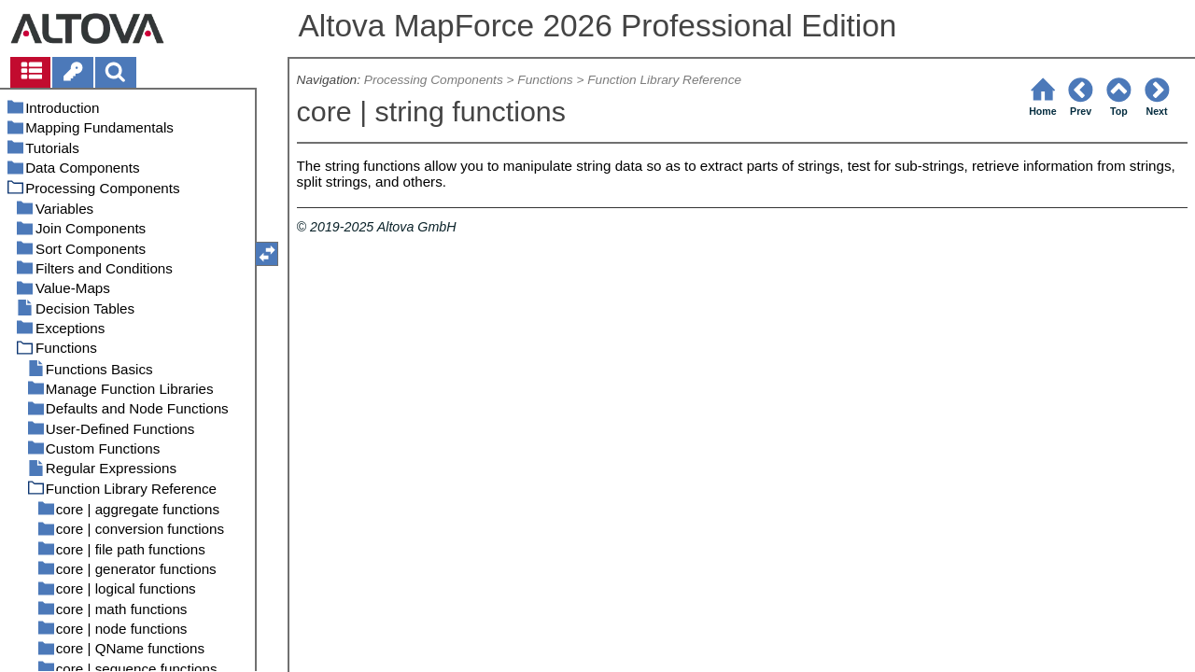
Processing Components (433, 80)
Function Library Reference (664, 80)
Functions (544, 80)
